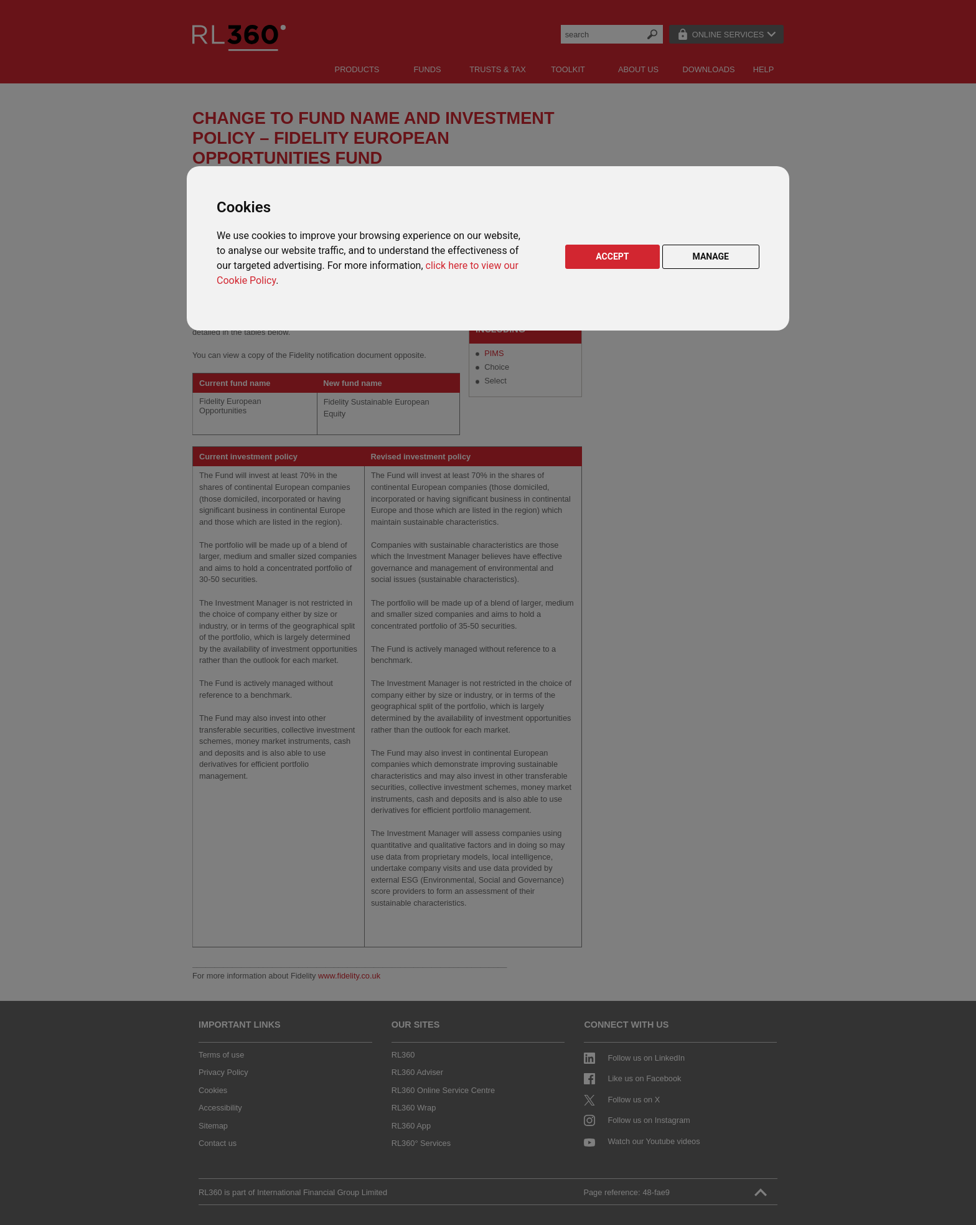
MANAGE (711, 256)
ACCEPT (612, 256)
